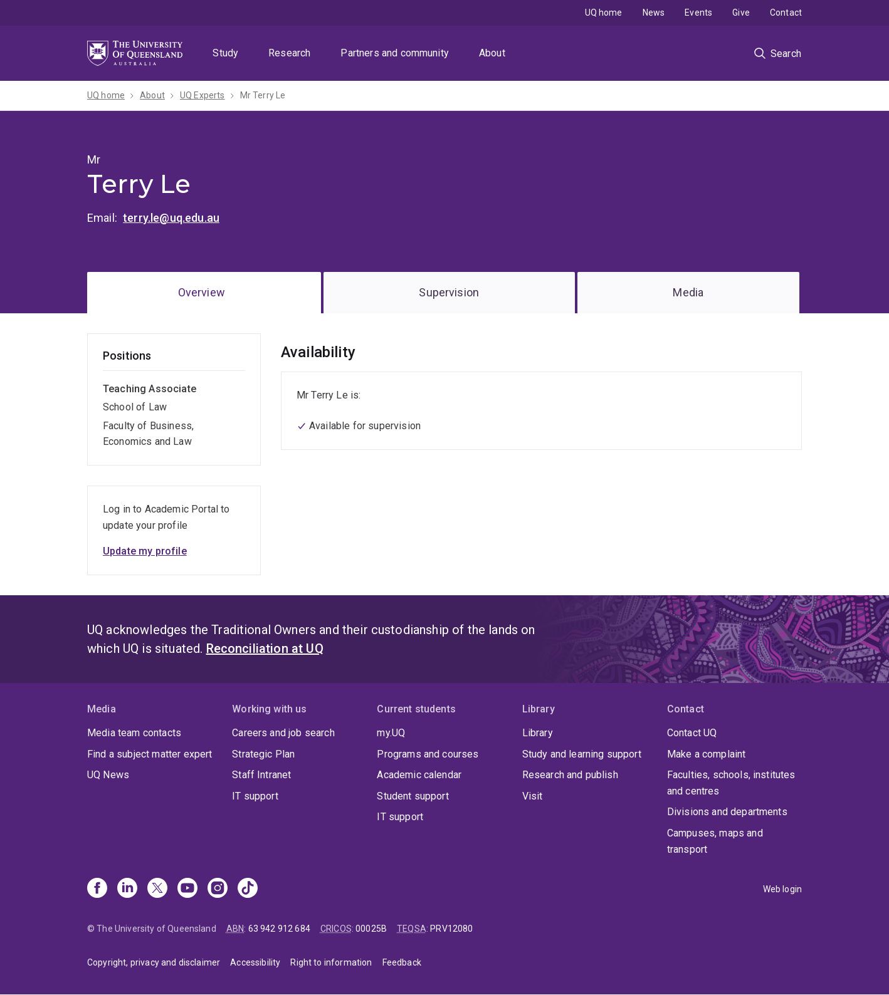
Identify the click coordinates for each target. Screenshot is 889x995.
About (492, 53)
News (654, 13)
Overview (201, 292)
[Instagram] (218, 889)
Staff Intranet (261, 775)
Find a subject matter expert (149, 754)
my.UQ (391, 733)
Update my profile (145, 551)
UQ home (604, 13)
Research (289, 53)
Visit (532, 796)
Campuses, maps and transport (715, 841)
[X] (157, 889)
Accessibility (255, 962)
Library (537, 733)
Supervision (449, 292)
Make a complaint (706, 754)
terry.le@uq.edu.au (171, 217)
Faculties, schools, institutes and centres (731, 783)
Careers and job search (283, 733)
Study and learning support (581, 754)
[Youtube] (187, 889)
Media (688, 292)
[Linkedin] (127, 889)
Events (698, 13)
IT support (255, 796)
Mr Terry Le (263, 95)
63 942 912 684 (279, 929)
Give (741, 13)
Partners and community (394, 53)
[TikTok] (248, 889)
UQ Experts (202, 95)
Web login (782, 889)
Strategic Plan (263, 754)
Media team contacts (134, 733)
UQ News (108, 775)
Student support (412, 796)
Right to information (331, 962)
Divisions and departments (727, 812)
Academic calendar (419, 775)
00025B (371, 929)
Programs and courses (427, 754)
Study (225, 53)
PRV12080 (451, 929)
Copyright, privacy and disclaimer (153, 962)
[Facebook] (97, 889)
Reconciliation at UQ (265, 648)
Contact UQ (692, 733)
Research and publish (570, 775)
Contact (786, 13)
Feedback (401, 962)
